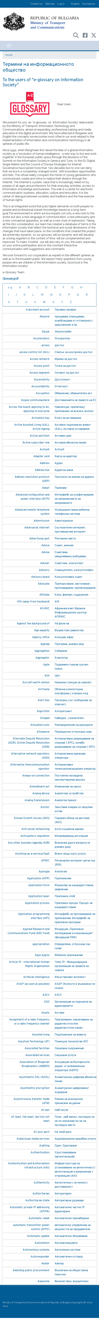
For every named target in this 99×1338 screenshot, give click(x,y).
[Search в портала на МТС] (77, 35)
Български (88, 3)
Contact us (36, 3)
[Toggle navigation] (9, 45)
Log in (60, 3)
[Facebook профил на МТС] (87, 35)
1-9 (10, 287)
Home (8, 54)
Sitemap (50, 3)
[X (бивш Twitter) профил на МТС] (93, 35)
